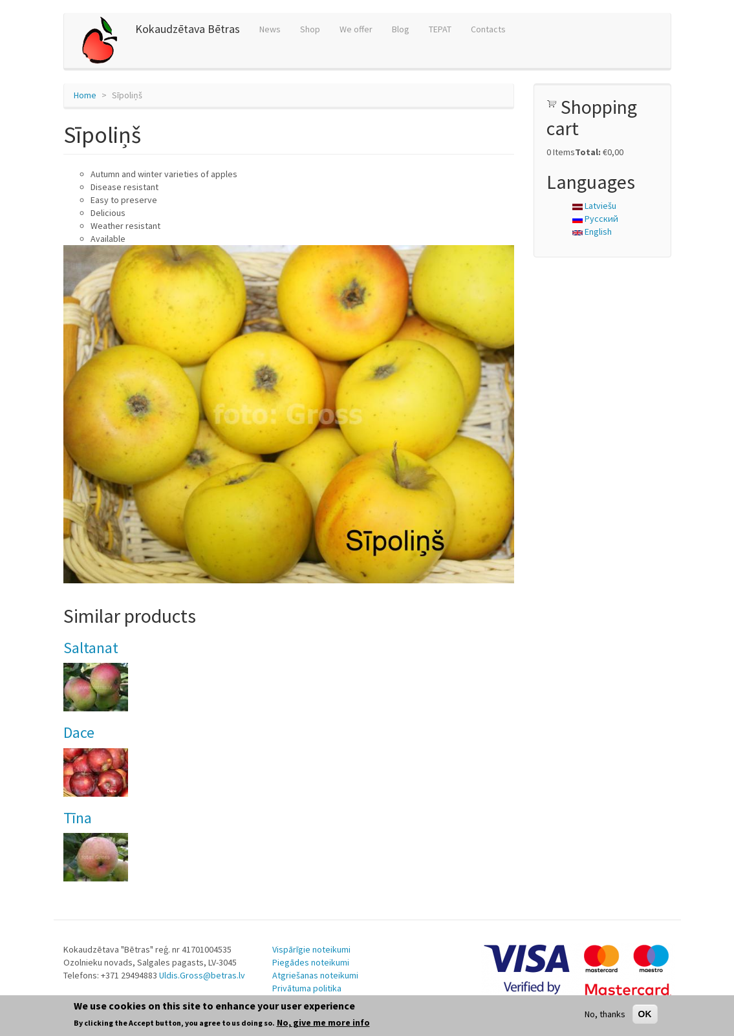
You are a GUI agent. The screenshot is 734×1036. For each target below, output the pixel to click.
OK (645, 1014)
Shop (310, 29)
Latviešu (594, 205)
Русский (595, 218)
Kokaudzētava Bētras (187, 28)
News (270, 29)
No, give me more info (323, 1022)
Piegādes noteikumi (310, 962)
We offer (356, 29)
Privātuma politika (306, 988)
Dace (78, 732)
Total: (588, 152)
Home (85, 95)
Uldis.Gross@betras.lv (202, 975)
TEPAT (440, 29)
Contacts (488, 29)
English (592, 231)
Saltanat (90, 648)
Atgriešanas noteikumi (315, 975)
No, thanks (605, 1014)
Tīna (77, 818)
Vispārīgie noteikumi (311, 949)
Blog (400, 29)
